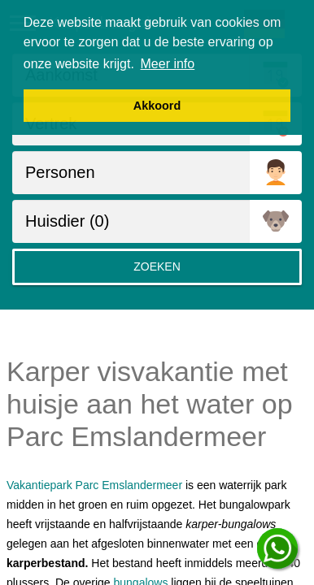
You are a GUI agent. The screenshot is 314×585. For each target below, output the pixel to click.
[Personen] (131, 172)
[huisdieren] (131, 221)
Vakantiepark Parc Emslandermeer (94, 485)
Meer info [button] (168, 64)
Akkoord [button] (157, 105)
